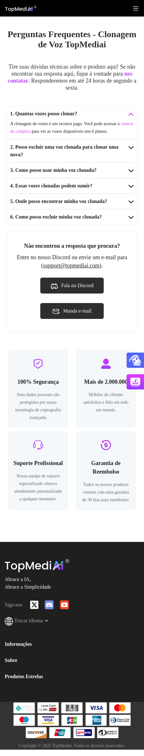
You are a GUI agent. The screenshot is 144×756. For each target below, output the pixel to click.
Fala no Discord (72, 286)
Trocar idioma (26, 620)
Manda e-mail (71, 311)
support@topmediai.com (71, 265)
